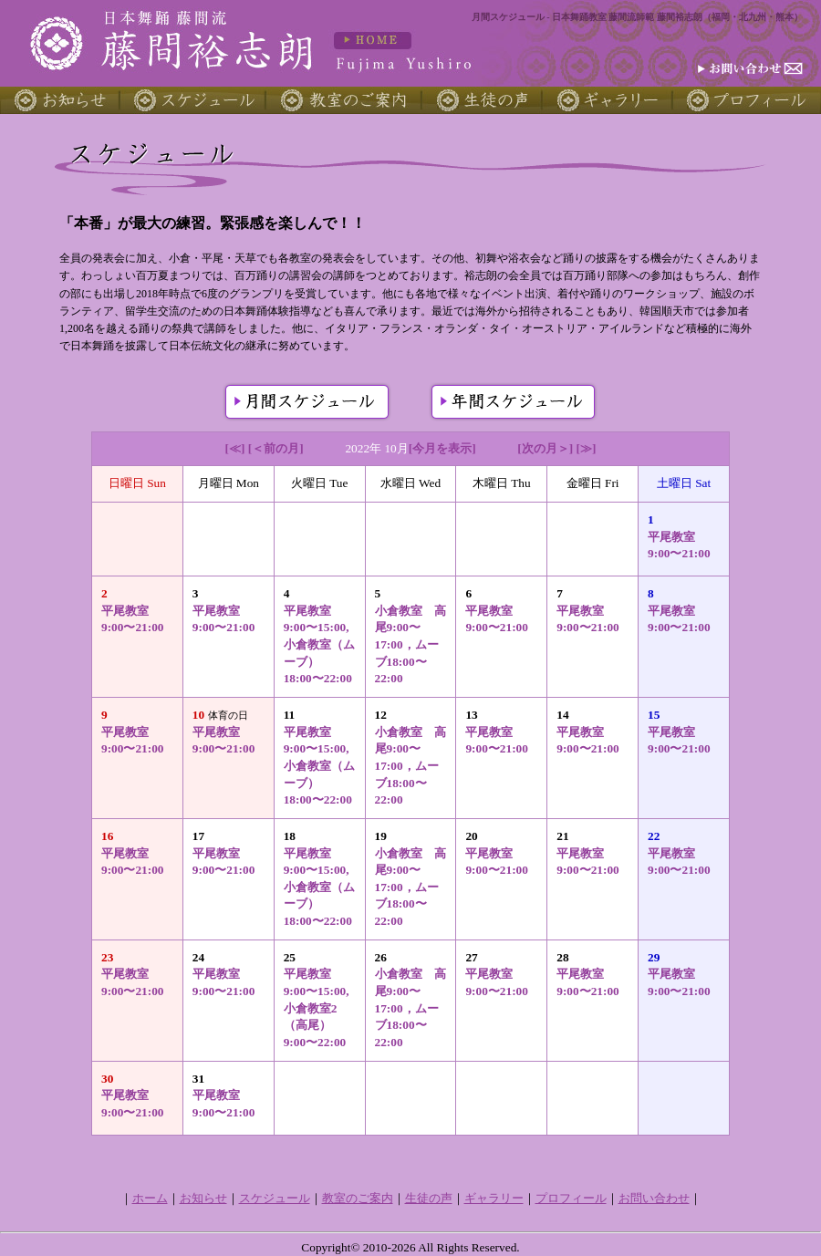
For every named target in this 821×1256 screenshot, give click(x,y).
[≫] (587, 448)
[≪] (235, 448)
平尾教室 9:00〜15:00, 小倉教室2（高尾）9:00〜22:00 (316, 1008)
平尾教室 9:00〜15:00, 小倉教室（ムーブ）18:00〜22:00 (319, 645)
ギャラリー (494, 1198)
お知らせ (203, 1198)
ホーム (150, 1198)
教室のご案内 (357, 1198)
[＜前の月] (276, 448)
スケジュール (274, 1198)
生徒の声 (428, 1198)
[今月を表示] (442, 448)
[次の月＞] (545, 448)
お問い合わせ (654, 1198)
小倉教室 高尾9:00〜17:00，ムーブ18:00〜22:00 (410, 645)
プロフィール (571, 1198)
